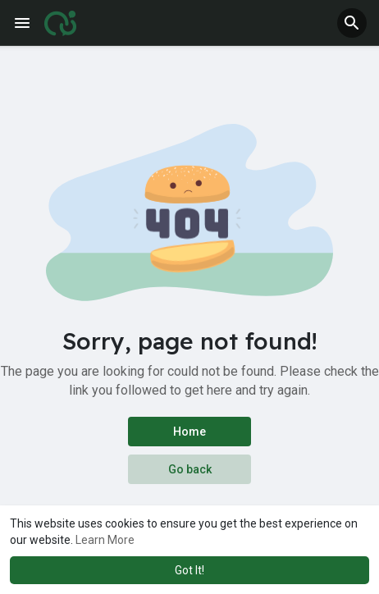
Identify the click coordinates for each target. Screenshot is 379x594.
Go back (190, 469)
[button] (352, 23)
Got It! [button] (189, 570)
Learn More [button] (105, 539)
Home (189, 431)
